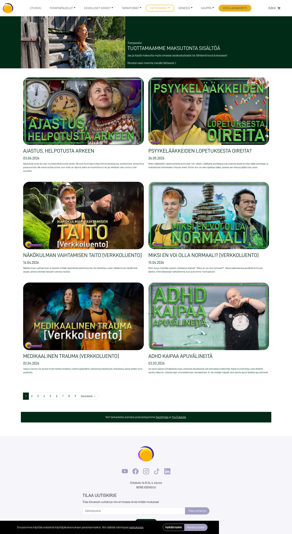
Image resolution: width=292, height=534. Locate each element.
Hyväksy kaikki (196, 527)
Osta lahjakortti (235, 8)
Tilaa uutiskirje (197, 510)
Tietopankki (160, 8)
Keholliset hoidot (98, 8)
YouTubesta (179, 417)
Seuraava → (88, 396)
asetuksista (136, 527)
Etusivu (35, 8)
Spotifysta (162, 417)
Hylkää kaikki (173, 527)
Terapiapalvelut (63, 8)
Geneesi (185, 8)
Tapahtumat (132, 8)
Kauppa (207, 8)
